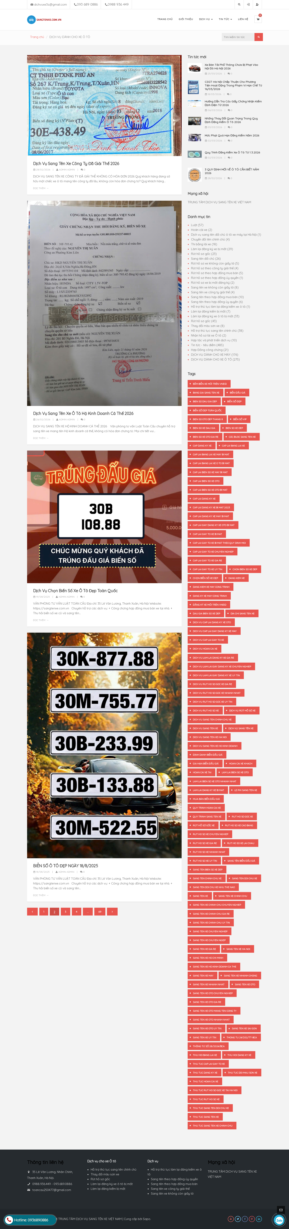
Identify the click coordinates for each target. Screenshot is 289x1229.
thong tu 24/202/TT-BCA (242, 1037)
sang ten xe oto (245, 984)
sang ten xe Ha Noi (238, 949)
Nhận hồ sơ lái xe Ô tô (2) (208, 335)
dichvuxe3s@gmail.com (50, 4)
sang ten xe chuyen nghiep (210, 931)
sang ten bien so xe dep (207, 869)
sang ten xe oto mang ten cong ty (214, 1010)
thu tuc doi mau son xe (242, 1072)
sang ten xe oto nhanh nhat (211, 1019)
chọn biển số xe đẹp (205, 578)
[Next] (112, 912)
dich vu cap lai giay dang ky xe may (215, 631)
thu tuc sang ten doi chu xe (211, 1108)
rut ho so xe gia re (205, 843)
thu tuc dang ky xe (205, 1072)
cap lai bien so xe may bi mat (210, 472)
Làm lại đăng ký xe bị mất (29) (212, 249)
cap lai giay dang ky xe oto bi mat (213, 525)
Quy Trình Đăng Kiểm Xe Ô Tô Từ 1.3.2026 (232, 152)
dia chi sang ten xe (242, 613)
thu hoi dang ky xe (239, 1055)
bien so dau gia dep (205, 401)
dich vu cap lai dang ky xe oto (212, 622)
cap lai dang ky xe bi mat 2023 (211, 507)
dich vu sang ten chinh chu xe (212, 719)
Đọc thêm (39, 188)
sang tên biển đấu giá (241, 860)
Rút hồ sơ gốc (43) (204, 321)
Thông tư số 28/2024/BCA (209, 1046)
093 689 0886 (87, 4)
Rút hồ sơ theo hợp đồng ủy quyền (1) (217, 278)
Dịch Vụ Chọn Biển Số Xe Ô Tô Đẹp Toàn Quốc (75, 590)
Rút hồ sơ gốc (100, 1179)
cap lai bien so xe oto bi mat (210, 489)
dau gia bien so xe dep (206, 613)
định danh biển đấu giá (207, 754)
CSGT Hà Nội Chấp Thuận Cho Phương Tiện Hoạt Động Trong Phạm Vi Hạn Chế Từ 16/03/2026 (233, 85)
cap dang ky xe (202, 445)
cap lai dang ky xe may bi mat (211, 516)
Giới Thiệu (186, 19)
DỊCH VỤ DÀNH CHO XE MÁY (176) (214, 355)
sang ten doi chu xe (244, 878)
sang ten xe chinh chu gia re (211, 913)
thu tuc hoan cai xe (205, 1081)
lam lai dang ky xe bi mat (208, 790)
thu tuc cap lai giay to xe (209, 1063)
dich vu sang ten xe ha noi (210, 737)
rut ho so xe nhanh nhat (209, 851)
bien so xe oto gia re (205, 436)
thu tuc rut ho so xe (206, 1099)
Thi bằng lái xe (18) (204, 244)
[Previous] (32, 912)
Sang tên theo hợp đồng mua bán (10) (217, 297)
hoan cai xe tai (202, 772)
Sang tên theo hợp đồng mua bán (174, 1184)
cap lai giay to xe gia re (207, 560)
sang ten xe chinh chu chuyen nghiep (217, 904)
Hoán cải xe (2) (201, 230)
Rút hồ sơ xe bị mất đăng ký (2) (212, 282)
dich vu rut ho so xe (206, 710)
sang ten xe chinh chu (232, 895)
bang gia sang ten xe (206, 392)
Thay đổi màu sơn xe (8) (208, 326)
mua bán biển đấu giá (206, 798)
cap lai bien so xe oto (206, 481)
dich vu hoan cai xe (205, 648)
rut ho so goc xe (242, 816)
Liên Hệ (243, 19)
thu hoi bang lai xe (205, 1055)
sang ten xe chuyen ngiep (209, 940)
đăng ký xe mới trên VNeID (209, 604)
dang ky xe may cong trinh (210, 595)
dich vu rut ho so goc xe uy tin (212, 701)
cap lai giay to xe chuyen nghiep (213, 551)
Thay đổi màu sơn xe (105, 1174)
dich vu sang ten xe (205, 728)
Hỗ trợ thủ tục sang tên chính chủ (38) (217, 331)
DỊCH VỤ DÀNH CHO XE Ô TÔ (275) (215, 359)
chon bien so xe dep (245, 569)
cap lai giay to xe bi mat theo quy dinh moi (219, 542)
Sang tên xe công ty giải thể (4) (213, 292)
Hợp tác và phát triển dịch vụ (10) (214, 340)
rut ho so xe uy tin (205, 860)
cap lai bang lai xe (233, 445)
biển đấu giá (237, 392)
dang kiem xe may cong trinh (211, 586)
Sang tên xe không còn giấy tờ (172, 1193)
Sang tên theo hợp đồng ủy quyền (174, 1179)
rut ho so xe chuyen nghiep (210, 834)
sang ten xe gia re (204, 949)
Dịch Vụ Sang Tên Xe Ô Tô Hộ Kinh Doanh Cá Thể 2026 (83, 413)
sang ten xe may (203, 975)
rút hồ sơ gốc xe (204, 825)
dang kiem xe (236, 578)
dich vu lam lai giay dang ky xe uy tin (216, 675)
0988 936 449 (118, 4)
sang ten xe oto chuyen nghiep (213, 993)
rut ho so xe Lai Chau (240, 843)
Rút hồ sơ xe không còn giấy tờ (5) (215, 263)
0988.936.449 (41, 1184)
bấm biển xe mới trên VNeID (210, 383)
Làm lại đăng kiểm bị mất (108, 1189)
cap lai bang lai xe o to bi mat (211, 463)
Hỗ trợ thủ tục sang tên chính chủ (113, 1169)
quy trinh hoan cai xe (207, 807)
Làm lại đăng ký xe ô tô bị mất (112, 1184)
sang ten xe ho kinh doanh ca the (214, 966)
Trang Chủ (165, 19)
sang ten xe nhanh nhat (208, 984)
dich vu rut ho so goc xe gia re (212, 684)
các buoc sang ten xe (242, 436)
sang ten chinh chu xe (207, 878)
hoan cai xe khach (240, 763)
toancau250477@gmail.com (51, 1190)
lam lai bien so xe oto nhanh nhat (214, 781)
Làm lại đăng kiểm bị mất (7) (210, 311)
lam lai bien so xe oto (235, 772)
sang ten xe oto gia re (207, 1002)
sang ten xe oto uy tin (207, 1028)
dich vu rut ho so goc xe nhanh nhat (216, 692)
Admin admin (65, 169)
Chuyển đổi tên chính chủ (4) (210, 239)
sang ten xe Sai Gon (244, 1028)
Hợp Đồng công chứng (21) (210, 350)
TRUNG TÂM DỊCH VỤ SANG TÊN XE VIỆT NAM (219, 202)
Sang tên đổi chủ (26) (206, 258)
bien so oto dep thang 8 (208, 419)
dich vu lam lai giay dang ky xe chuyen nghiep (222, 666)
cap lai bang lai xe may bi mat (211, 454)
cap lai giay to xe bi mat (207, 534)
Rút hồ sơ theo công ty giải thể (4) (214, 268)
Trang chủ (37, 37)
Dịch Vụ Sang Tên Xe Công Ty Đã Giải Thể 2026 (76, 163)
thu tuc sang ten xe (206, 1116)
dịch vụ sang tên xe (240, 728)
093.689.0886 (63, 1184)
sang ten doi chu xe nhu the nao (214, 887)
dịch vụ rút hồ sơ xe (242, 710)
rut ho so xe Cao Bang (239, 825)
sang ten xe (200, 895)
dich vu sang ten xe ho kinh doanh (215, 745)
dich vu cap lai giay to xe (208, 639)
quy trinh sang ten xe (207, 816)
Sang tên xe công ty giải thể (170, 1189)
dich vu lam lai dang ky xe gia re (213, 657)
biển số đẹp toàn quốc (207, 410)
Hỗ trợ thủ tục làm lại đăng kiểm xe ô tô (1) (220, 307)
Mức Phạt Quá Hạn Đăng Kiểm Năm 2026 (232, 135)
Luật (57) (197, 225)
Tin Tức (225, 19)
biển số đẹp (234, 401)
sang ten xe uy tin (204, 1037)
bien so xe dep (234, 428)
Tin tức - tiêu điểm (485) (207, 345)
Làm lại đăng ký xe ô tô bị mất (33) (215, 316)
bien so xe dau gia (204, 428)
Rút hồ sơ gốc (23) (204, 254)
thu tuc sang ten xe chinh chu (212, 1125)
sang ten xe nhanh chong (240, 975)
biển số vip (239, 419)
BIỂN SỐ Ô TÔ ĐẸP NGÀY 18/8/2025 (65, 865)
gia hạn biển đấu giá (206, 763)
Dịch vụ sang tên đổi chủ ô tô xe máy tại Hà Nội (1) (226, 234)
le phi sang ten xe (245, 790)
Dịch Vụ (206, 19)
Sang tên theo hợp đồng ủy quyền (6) (217, 302)
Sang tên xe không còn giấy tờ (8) (215, 287)
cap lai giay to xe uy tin (207, 569)
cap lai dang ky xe (204, 498)
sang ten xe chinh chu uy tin (211, 922)
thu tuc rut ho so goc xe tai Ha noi (215, 1090)
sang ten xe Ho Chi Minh (208, 957)
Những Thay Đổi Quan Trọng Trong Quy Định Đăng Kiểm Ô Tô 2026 (231, 120)
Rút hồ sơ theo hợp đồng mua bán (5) (217, 273)
